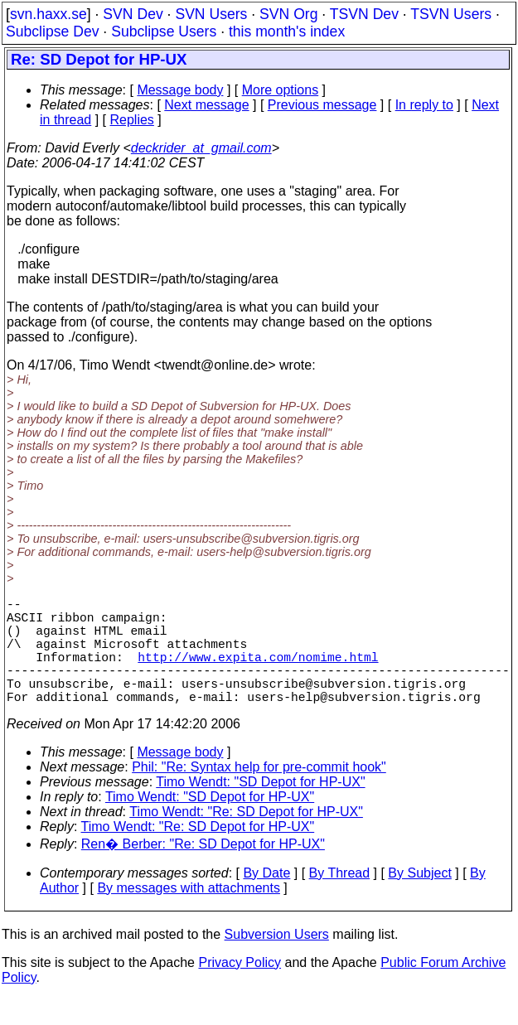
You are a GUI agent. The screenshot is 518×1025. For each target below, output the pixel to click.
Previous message (322, 105)
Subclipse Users (163, 31)
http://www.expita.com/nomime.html (258, 673)
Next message (206, 105)
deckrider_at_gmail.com (201, 148)
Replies (132, 120)
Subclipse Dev (52, 31)
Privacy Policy (239, 989)
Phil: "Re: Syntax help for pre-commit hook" (259, 793)
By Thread (339, 899)
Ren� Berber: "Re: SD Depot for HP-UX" (203, 870)
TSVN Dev (364, 14)
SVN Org (288, 14)
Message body (180, 90)
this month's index (287, 31)
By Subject (419, 899)
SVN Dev (132, 14)
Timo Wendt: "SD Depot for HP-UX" (260, 808)
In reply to (424, 105)
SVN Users (211, 14)
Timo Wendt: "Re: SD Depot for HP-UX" (246, 838)
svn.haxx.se (48, 14)
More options (280, 90)
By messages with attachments (188, 914)
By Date (266, 899)
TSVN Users (450, 14)
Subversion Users (277, 961)
